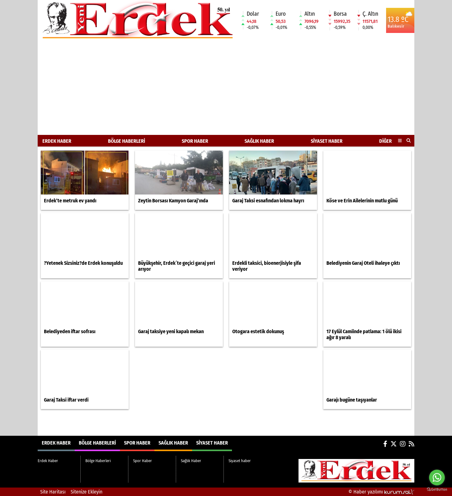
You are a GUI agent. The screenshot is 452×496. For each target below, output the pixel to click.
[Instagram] (403, 444)
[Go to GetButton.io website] (437, 490)
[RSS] (411, 444)
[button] (408, 140)
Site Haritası (53, 492)
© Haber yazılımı (381, 492)
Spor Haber (195, 141)
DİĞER (385, 141)
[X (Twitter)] (393, 444)
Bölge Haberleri (126, 141)
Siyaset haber (326, 141)
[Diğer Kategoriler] (400, 141)
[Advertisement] (226, 88)
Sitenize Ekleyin (86, 492)
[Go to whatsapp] (437, 477)
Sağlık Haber (259, 141)
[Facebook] (385, 444)
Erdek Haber (56, 141)
